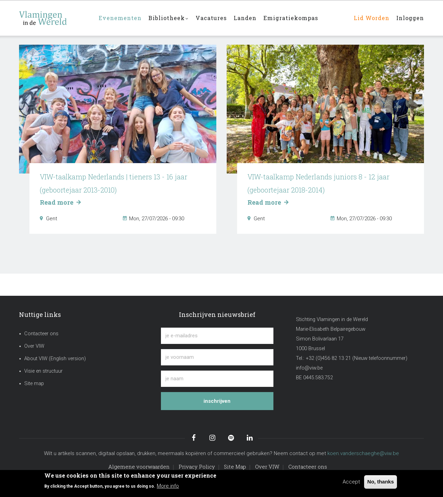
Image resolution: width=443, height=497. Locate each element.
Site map (34, 384)
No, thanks (380, 482)
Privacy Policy (197, 466)
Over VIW (34, 346)
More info (168, 486)
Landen (245, 17)
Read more (60, 202)
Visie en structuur (43, 371)
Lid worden (371, 17)
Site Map (235, 466)
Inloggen (410, 17)
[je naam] (217, 379)
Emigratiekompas (290, 17)
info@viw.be (309, 368)
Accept (351, 482)
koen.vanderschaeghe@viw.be (363, 453)
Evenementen (120, 17)
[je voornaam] (217, 357)
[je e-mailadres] (217, 336)
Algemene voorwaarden (139, 466)
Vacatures (211, 17)
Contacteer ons (41, 334)
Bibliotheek (168, 18)
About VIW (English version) (55, 359)
